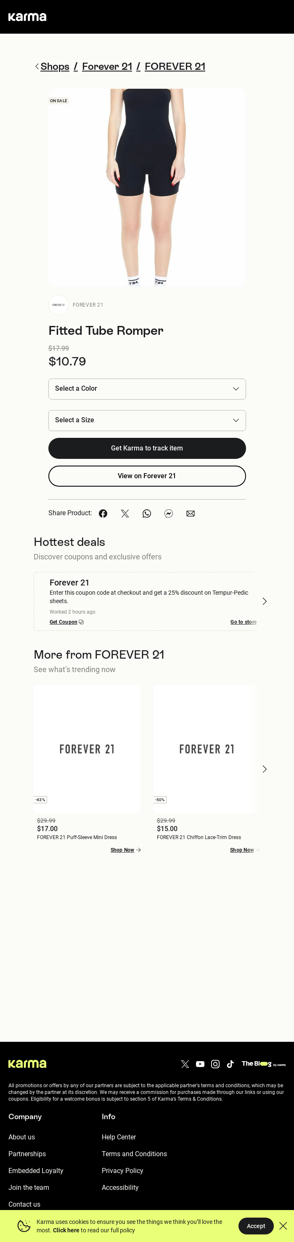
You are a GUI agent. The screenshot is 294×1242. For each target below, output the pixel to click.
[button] (147, 389)
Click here (66, 1230)
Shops (51, 66)
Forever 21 (88, 305)
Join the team (28, 1188)
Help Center (119, 1137)
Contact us (24, 1204)
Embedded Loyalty (36, 1171)
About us (21, 1137)
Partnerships (27, 1154)
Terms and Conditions (134, 1154)
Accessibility (120, 1188)
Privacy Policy (122, 1171)
